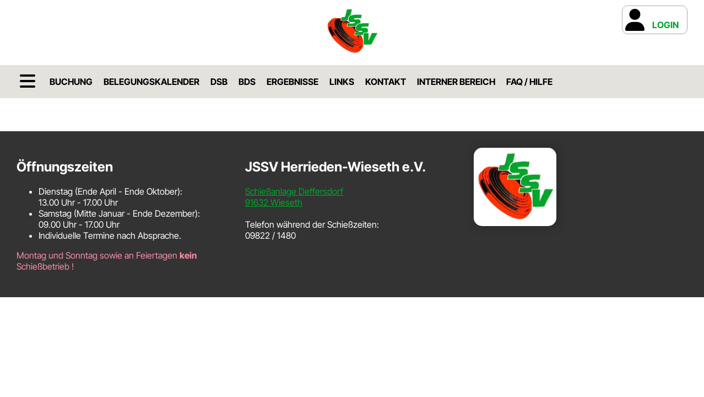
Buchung (71, 81)
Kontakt (385, 81)
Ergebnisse (292, 81)
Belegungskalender (151, 81)
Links (341, 81)
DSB (219, 81)
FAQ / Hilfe (529, 81)
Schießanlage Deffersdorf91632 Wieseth (294, 197)
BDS (247, 81)
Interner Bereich (456, 81)
